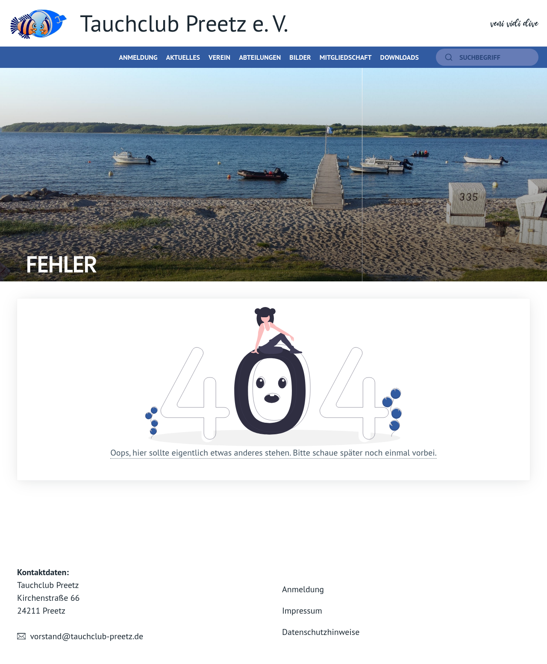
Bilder (300, 57)
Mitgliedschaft (346, 57)
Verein (219, 57)
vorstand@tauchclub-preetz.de (86, 636)
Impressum (302, 610)
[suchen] (487, 57)
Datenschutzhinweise (320, 632)
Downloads (399, 57)
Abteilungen (260, 57)
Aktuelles (183, 57)
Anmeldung (138, 57)
